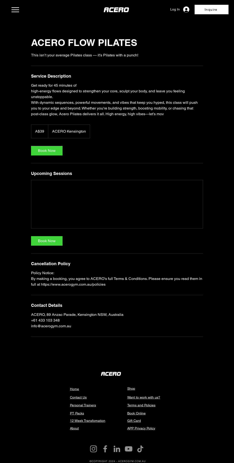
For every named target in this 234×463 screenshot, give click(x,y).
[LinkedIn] (117, 448)
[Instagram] (93, 448)
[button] (212, 9)
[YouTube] (128, 448)
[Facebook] (105, 448)
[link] (47, 150)
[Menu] (15, 9)
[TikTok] (140, 448)
